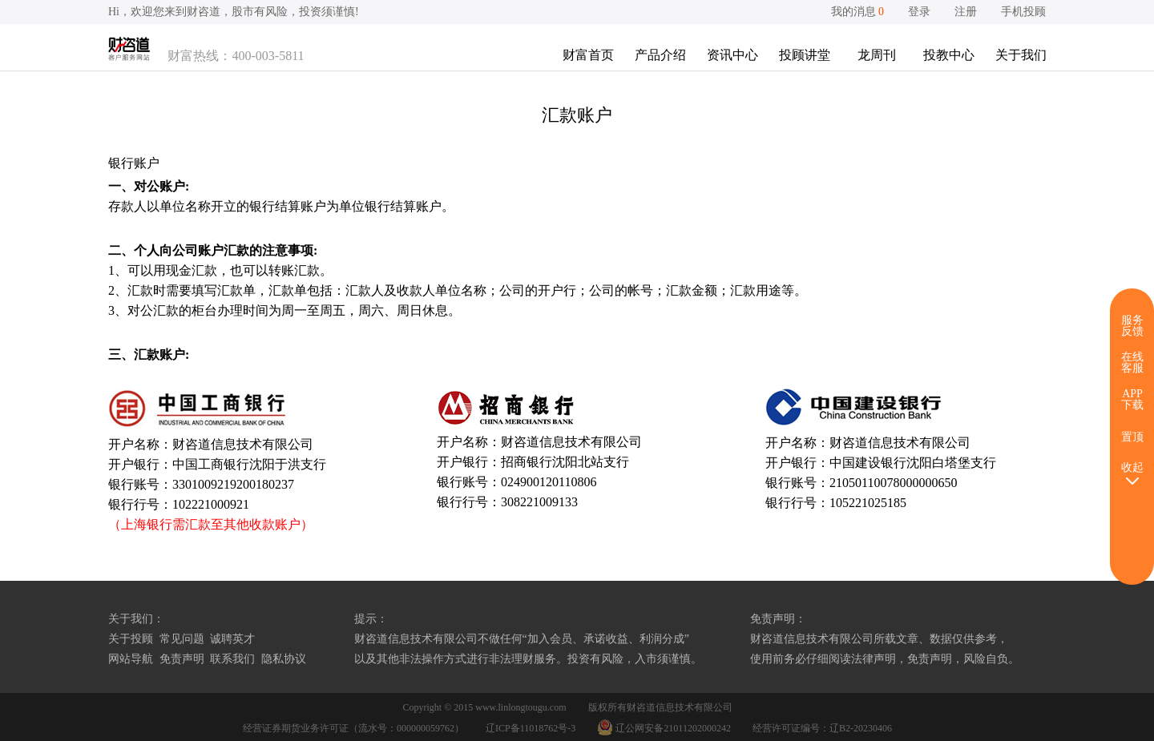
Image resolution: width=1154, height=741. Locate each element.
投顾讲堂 (804, 55)
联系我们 (232, 659)
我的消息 (858, 12)
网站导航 (130, 659)
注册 (965, 12)
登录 (919, 12)
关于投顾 (130, 639)
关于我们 (1021, 55)
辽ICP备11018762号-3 (530, 728)
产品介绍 (660, 55)
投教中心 (948, 55)
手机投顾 (1023, 12)
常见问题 (181, 639)
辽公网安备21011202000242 (665, 728)
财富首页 (588, 55)
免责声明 (181, 659)
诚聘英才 (232, 639)
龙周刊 (876, 55)
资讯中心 (732, 55)
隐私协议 (283, 659)
